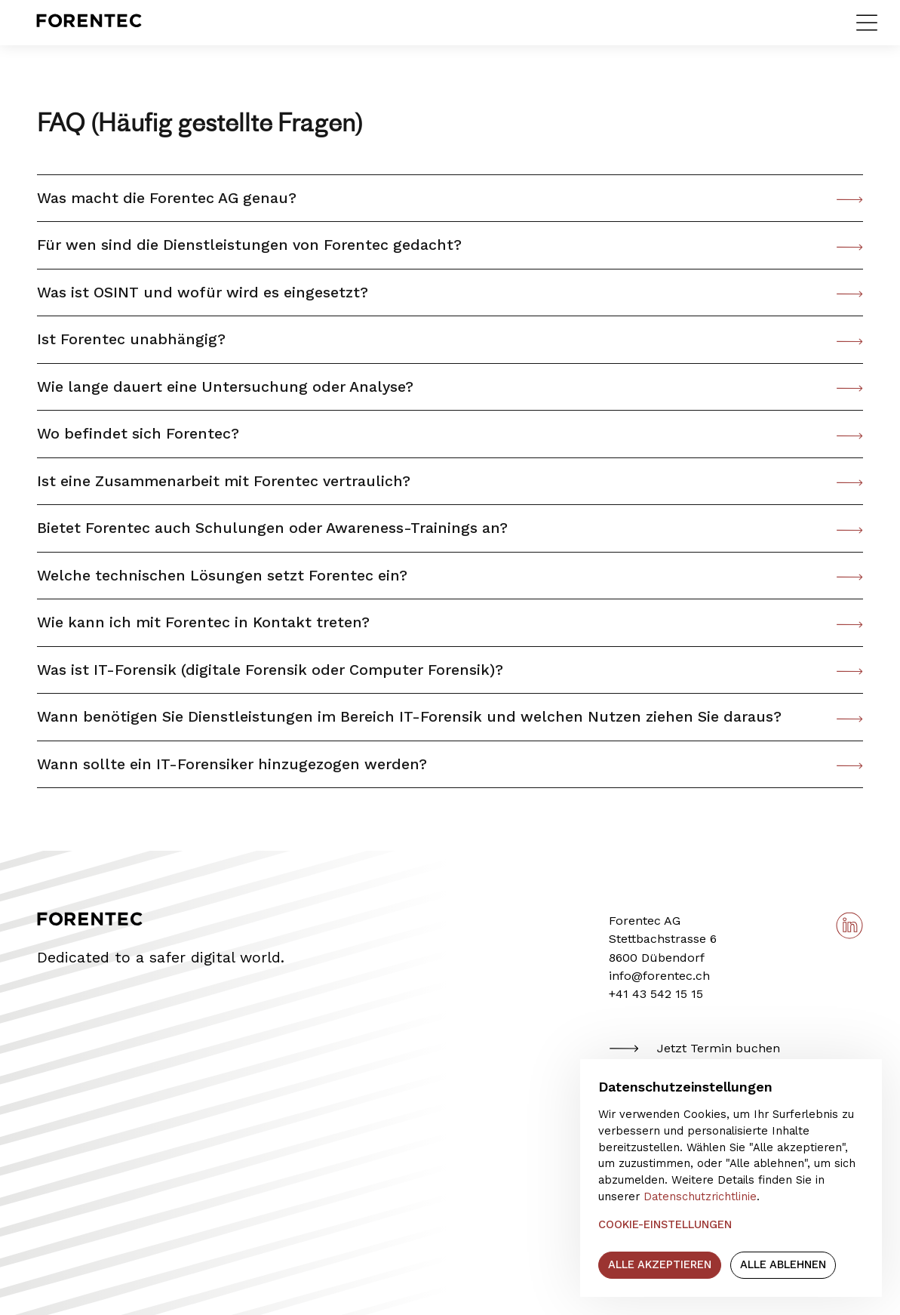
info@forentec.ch (659, 976)
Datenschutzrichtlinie (700, 1196)
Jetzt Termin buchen (694, 1048)
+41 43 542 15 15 (656, 994)
